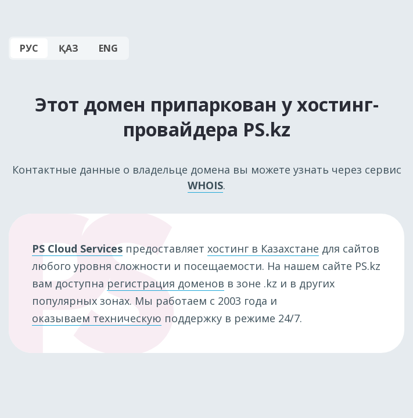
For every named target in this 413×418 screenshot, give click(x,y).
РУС (29, 48)
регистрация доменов (165, 283)
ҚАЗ (68, 48)
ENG (108, 48)
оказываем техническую (96, 318)
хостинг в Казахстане (263, 248)
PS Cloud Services (77, 248)
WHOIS (205, 185)
